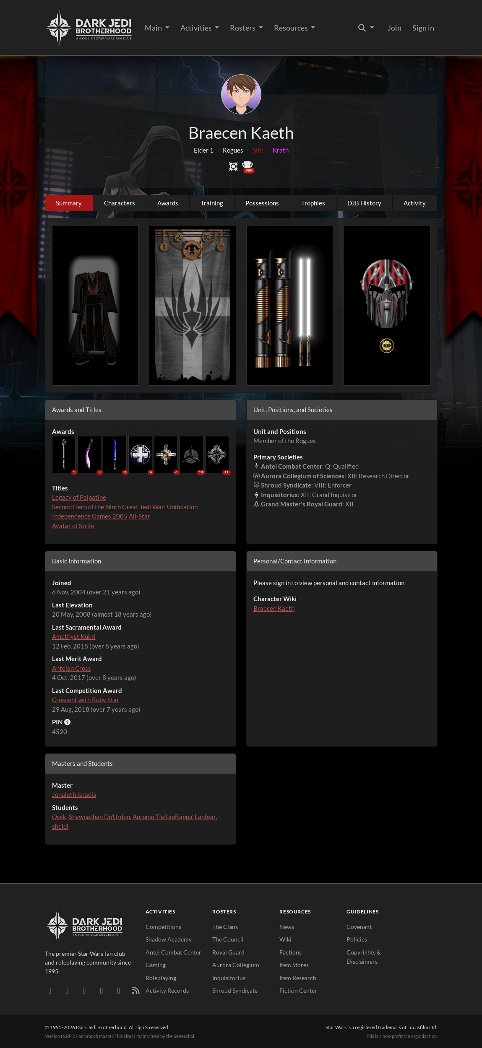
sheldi (60, 826)
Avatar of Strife (73, 525)
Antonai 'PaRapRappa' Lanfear (174, 816)
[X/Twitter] (119, 990)
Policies (357, 939)
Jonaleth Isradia (74, 794)
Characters (119, 203)
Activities (196, 27)
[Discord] (50, 990)
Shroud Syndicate (235, 990)
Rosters (243, 27)
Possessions (262, 203)
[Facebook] (84, 990)
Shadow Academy (169, 939)
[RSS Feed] (136, 990)
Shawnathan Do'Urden (99, 816)
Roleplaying (161, 977)
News (286, 926)
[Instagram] (101, 990)
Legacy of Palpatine (79, 497)
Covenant (359, 926)
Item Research (297, 977)
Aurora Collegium (235, 964)
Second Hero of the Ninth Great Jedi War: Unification (125, 507)
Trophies (313, 203)
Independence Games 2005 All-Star (101, 516)
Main (154, 27)
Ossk (59, 816)
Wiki (285, 939)
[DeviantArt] (67, 990)
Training (212, 203)
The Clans (225, 926)
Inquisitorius (228, 977)
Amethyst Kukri (74, 636)
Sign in (423, 27)
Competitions (163, 926)
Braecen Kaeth (273, 608)
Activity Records (167, 990)
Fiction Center (298, 990)
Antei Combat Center (173, 952)
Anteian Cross (71, 668)
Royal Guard (228, 952)
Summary (69, 203)
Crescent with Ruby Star (85, 699)
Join (394, 27)
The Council (228, 939)
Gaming (156, 964)
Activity (415, 203)
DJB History (364, 203)
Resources (291, 27)
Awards (167, 203)
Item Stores (294, 964)
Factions (290, 952)
